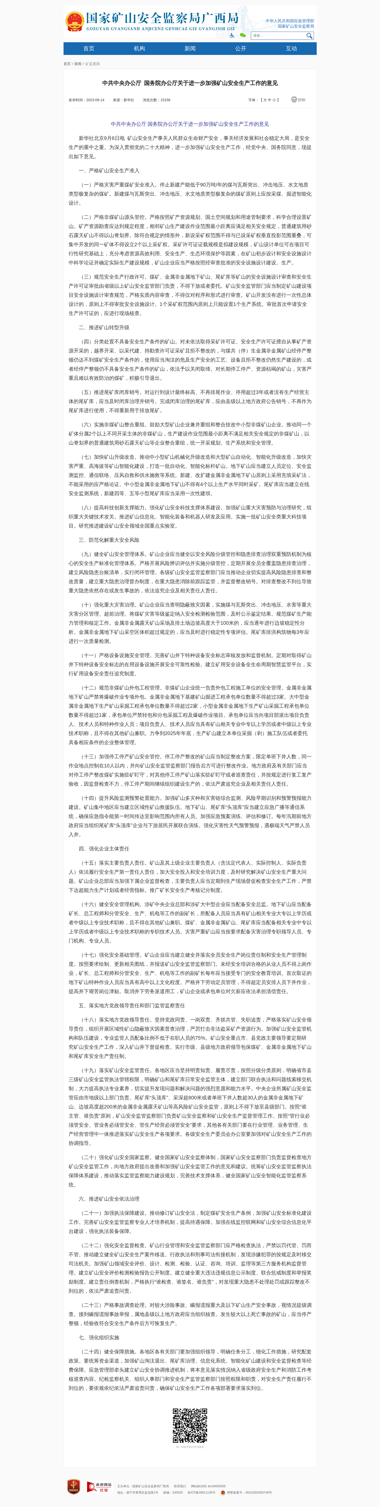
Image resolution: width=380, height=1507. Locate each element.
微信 (243, 35)
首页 (88, 48)
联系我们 (180, 1486)
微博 (232, 35)
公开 (240, 48)
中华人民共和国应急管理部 (290, 21)
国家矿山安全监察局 (296, 26)
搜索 (310, 35)
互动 (291, 48)
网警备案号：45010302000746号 (246, 1492)
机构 (139, 48)
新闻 (190, 48)
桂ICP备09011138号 (201, 1492)
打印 (301, 100)
